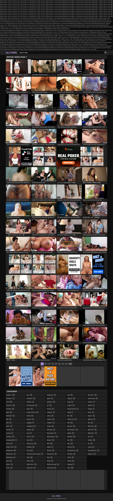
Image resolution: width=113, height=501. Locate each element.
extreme (30, 402)
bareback (10, 416)
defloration (11, 454)
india (30, 457)
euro (29, 395)
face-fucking (32, 405)
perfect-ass (72, 419)
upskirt (91, 405)
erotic (9, 468)
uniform (91, 402)
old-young (51, 468)
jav (49, 405)
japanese (51, 402)
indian (30, 461)
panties (71, 405)
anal (9, 402)
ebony (9, 464)
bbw (9, 423)
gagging (30, 423)
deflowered (10, 457)
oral (70, 395)
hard (30, 450)
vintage (91, 409)
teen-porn (92, 395)
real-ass (71, 426)
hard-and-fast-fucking (35, 454)
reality (70, 433)
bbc (8, 419)
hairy (30, 440)
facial (30, 409)
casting (9, 433)
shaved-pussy (72, 450)
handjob (31, 447)
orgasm (71, 398)
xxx (90, 443)
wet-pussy (92, 426)
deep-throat (11, 447)
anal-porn (10, 405)
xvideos (91, 440)
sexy (70, 443)
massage (51, 429)
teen (70, 468)
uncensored (93, 398)
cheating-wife (11, 440)
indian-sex (31, 468)
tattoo (70, 461)
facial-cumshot (33, 412)
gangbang (31, 426)
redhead (71, 436)
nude (50, 461)
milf (50, 443)
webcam (91, 419)
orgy (70, 402)
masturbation (52, 436)
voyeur (91, 416)
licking (50, 426)
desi (9, 461)
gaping (30, 429)
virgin (91, 412)
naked (50, 447)
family (30, 416)
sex (70, 440)
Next (70, 364)
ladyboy (51, 412)
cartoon (9, 429)
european (31, 398)
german (30, 436)
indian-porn (32, 464)
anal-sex (10, 409)
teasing (70, 464)
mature (50, 440)
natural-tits (52, 454)
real (70, 423)
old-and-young (53, 464)
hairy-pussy (31, 443)
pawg (70, 412)
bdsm (9, 426)
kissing (50, 409)
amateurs (10, 398)
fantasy (30, 419)
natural (50, 450)
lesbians (50, 423)
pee (69, 416)
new (49, 457)
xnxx (90, 436)
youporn (92, 454)
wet (90, 423)
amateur (10, 395)
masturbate (51, 433)
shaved (71, 447)
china (9, 443)
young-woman (93, 450)
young (91, 447)
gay (29, 433)
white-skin (92, 433)
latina (50, 416)
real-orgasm (72, 429)
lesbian (50, 419)
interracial (51, 395)
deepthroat (11, 450)
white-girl (92, 429)
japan (50, 398)
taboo (70, 457)
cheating (10, 436)
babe (9, 412)
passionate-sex (73, 409)
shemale (71, 454)
